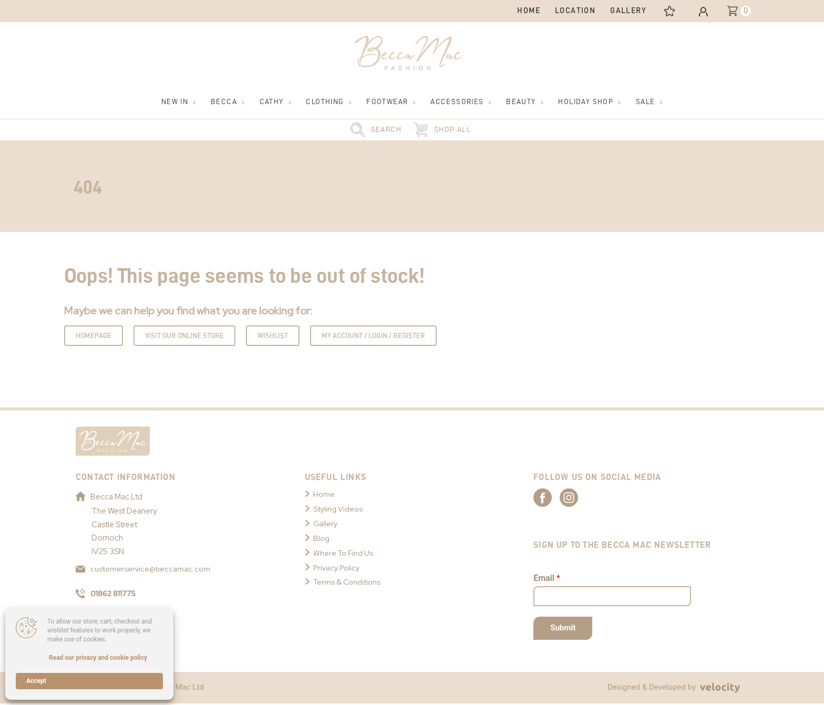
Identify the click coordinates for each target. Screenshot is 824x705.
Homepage (93, 336)
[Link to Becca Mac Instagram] (588, 498)
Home (324, 495)
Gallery (325, 524)
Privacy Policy (338, 568)
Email (546, 580)
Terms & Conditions (348, 583)
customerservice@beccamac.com (144, 570)
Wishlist (273, 336)
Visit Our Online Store (184, 336)
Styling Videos (338, 510)
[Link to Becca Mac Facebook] (551, 498)
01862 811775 (108, 595)
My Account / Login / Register (373, 336)
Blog (321, 539)
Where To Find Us (344, 553)
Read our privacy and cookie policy (98, 657)
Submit (562, 629)
